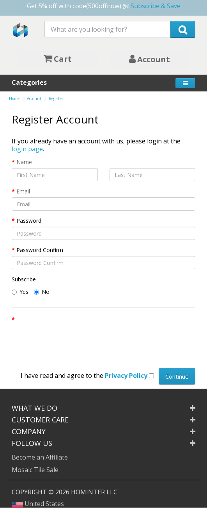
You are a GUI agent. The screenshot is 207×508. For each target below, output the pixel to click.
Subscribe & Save (155, 6)
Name (24, 162)
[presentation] (71, 341)
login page (27, 149)
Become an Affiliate (40, 457)
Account (34, 98)
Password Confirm (39, 250)
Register (56, 98)
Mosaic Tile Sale (35, 469)
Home (14, 98)
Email (23, 191)
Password (28, 220)
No (42, 291)
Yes (20, 291)
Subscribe (24, 279)
